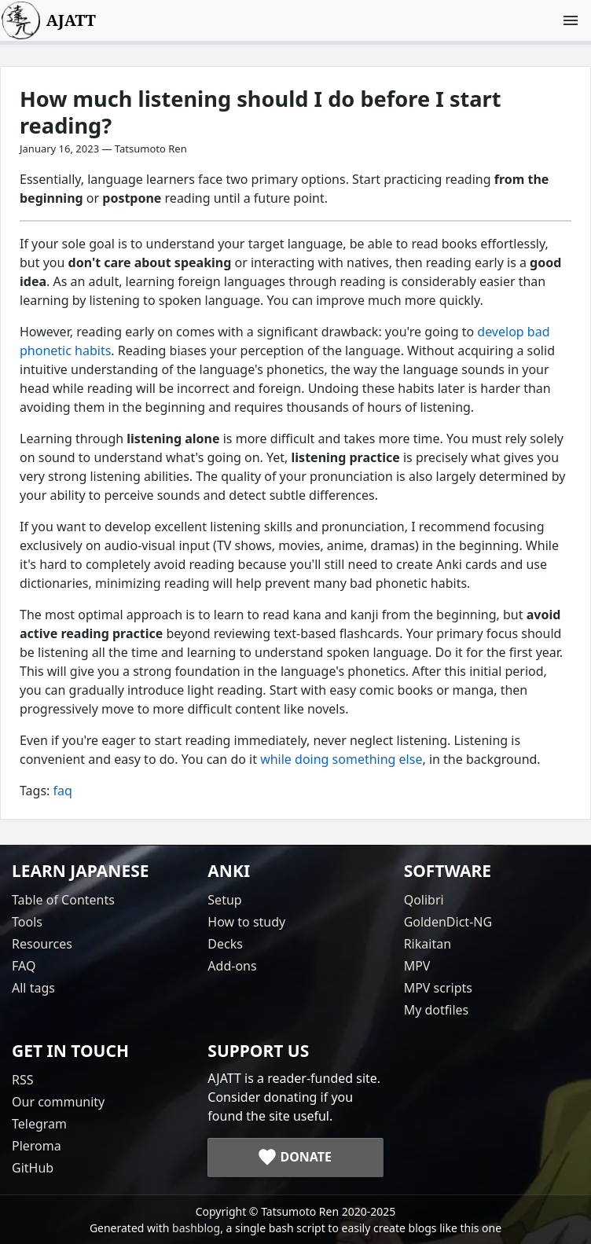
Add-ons (231, 965)
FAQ (23, 965)
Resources (42, 943)
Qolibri (424, 899)
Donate (306, 1156)
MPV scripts (438, 987)
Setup (224, 899)
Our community (58, 1101)
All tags (33, 987)
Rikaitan (427, 943)
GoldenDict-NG (448, 921)
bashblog (196, 1227)
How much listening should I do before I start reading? (260, 112)
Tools (27, 921)
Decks (225, 943)
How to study (246, 921)
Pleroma (36, 1145)
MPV (417, 965)
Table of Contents (63, 899)
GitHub (32, 1167)
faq (62, 790)
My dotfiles (436, 1009)
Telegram (39, 1123)
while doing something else (341, 759)
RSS (23, 1079)
